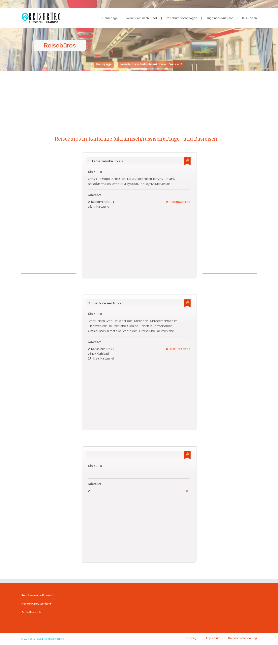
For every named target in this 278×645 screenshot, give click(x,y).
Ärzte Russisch (31, 612)
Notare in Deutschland (36, 603)
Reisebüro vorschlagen (181, 18)
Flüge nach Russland (220, 18)
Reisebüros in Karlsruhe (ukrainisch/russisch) (151, 64)
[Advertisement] (139, 100)
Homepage (110, 18)
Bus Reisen (249, 18)
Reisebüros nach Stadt (141, 18)
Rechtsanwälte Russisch (38, 595)
